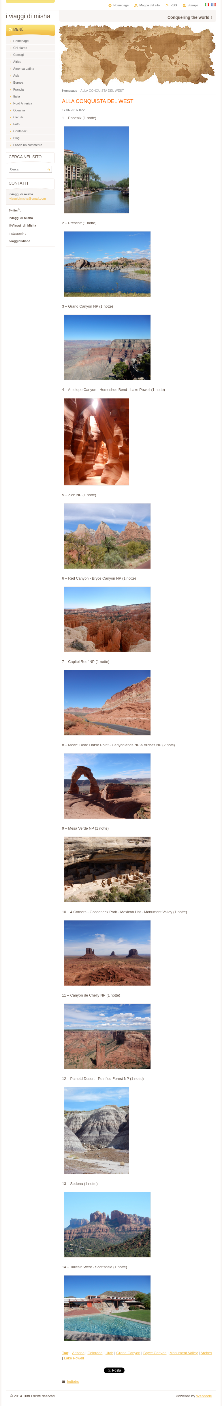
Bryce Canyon (154, 1353)
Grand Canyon (128, 1353)
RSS (173, 5)
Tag (65, 1353)
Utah (109, 1353)
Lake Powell (74, 1358)
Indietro (73, 1381)
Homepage (69, 90)
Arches (206, 1353)
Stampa (193, 5)
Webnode (204, 1396)
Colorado (94, 1353)
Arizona (78, 1353)
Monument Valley (184, 1353)
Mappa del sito (149, 5)
